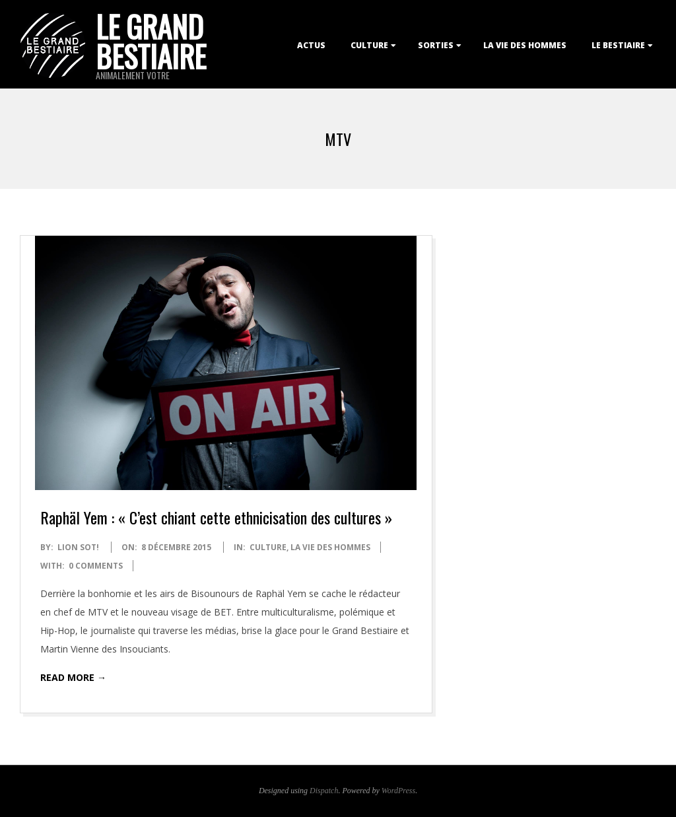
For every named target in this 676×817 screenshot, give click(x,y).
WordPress (398, 790)
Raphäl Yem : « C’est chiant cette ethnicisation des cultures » (216, 517)
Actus (311, 45)
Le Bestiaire (618, 45)
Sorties (436, 45)
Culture (369, 45)
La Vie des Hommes (524, 45)
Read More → (73, 677)
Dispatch (324, 790)
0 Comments (96, 565)
